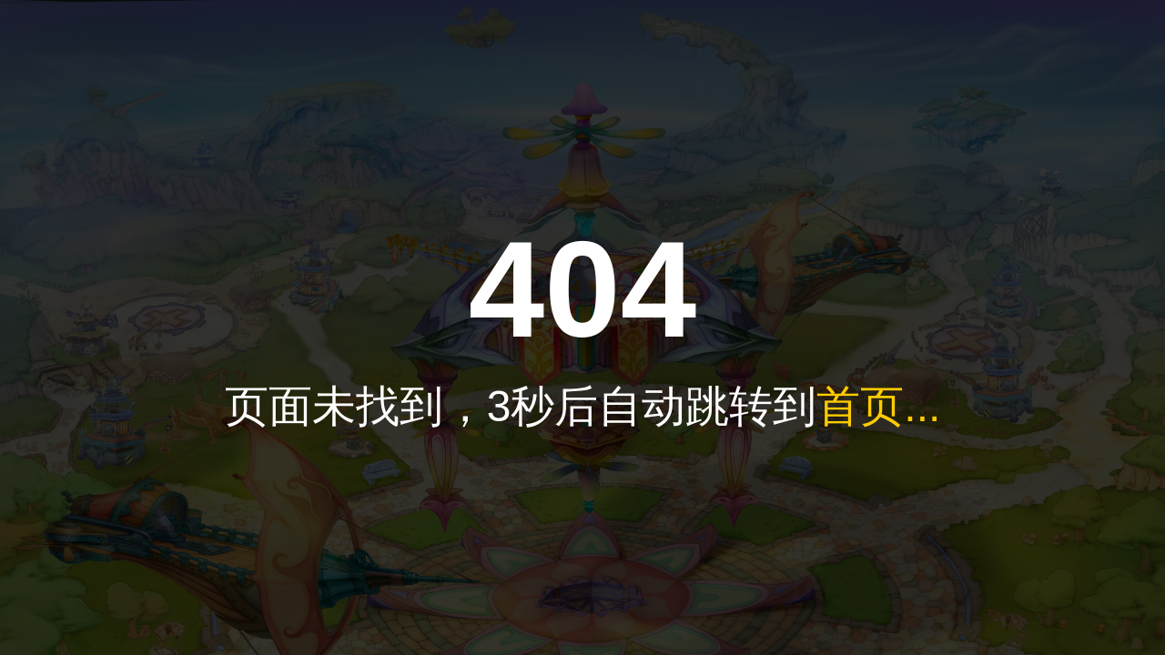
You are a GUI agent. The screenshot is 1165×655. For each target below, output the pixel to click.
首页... (878, 406)
